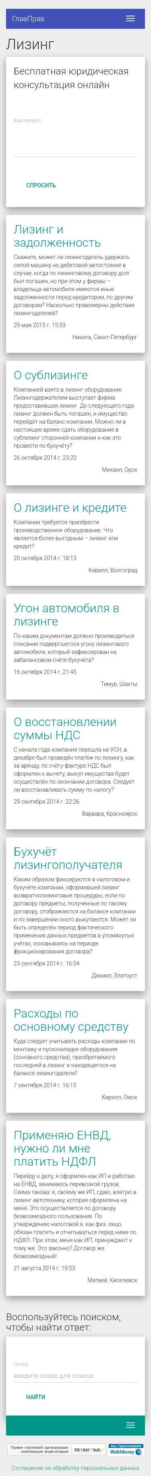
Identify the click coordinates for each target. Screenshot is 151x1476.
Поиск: (21, 1364)
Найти (36, 1397)
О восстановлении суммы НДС (65, 728)
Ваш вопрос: (28, 120)
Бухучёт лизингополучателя (68, 858)
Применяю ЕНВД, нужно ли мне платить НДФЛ (62, 1148)
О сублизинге (51, 375)
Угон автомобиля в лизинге (67, 614)
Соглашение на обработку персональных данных (75, 1468)
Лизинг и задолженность (57, 235)
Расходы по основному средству (71, 1020)
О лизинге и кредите (70, 508)
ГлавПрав (28, 18)
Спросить (41, 185)
